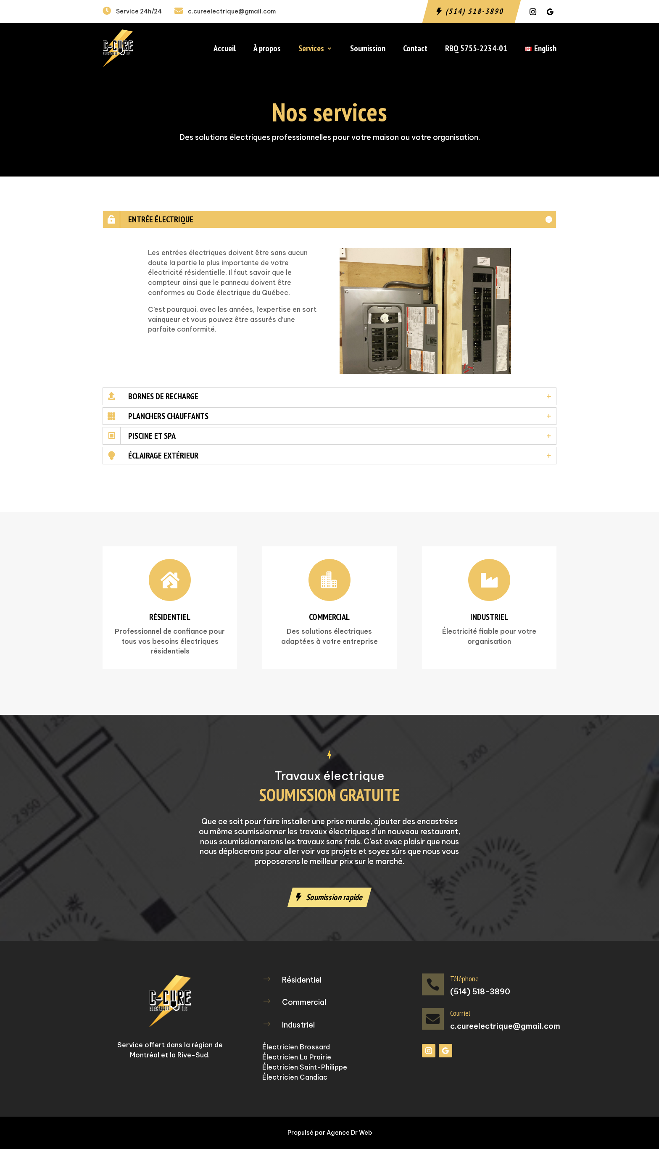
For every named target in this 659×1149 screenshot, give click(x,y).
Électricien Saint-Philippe (304, 1067)
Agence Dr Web (349, 1132)
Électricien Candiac (294, 1077)
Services (311, 49)
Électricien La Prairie (296, 1057)
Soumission (367, 49)
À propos (267, 49)
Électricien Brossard (296, 1047)
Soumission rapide (335, 897)
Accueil (225, 49)
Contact (415, 49)
